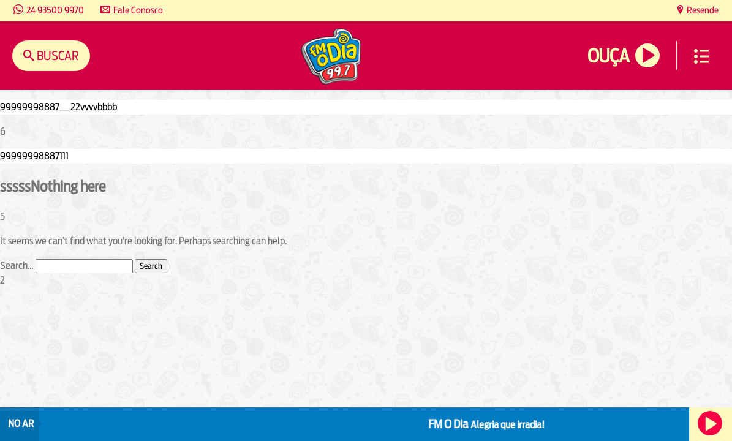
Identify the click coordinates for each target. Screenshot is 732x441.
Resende (702, 10)
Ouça (608, 56)
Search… (17, 265)
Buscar (56, 55)
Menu (701, 56)
